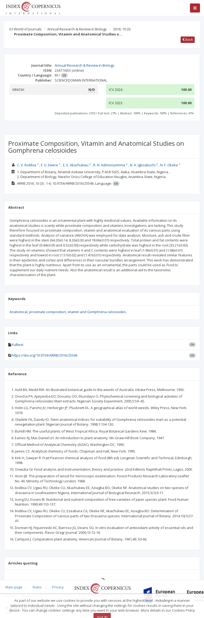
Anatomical (18, 311)
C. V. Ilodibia (26, 165)
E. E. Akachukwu (75, 165)
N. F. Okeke (169, 165)
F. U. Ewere (49, 165)
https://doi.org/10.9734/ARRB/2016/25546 (44, 355)
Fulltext (17, 344)
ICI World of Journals (25, 29)
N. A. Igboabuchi (142, 165)
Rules (37, 587)
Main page (13, 587)
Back (187, 39)
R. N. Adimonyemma (109, 165)
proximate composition (47, 311)
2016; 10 (121, 29)
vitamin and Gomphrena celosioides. (97, 311)
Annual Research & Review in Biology (77, 29)
